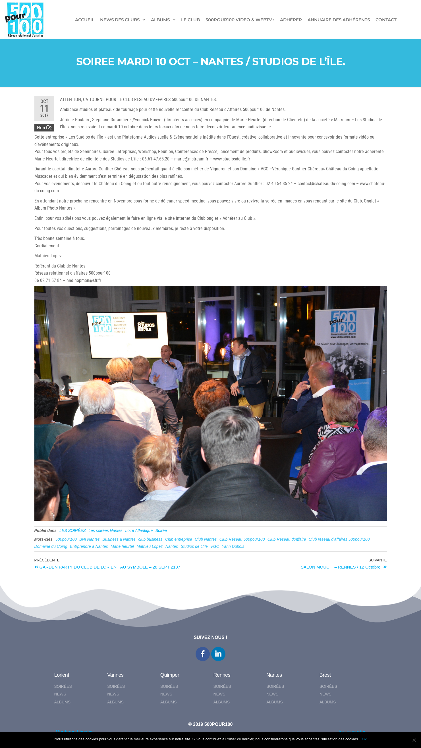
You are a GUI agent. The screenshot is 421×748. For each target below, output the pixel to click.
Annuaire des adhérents (339, 19)
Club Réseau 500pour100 (242, 539)
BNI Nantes (89, 539)
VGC (214, 546)
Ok (364, 739)
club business (150, 539)
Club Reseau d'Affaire (286, 539)
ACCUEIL (84, 19)
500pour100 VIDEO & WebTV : (240, 19)
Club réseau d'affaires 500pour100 (339, 539)
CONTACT (386, 19)
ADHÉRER (291, 19)
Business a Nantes (119, 539)
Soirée (161, 530)
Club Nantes (206, 539)
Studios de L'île (194, 546)
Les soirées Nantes (105, 530)
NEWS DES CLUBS (120, 19)
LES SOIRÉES (72, 530)
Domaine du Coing (50, 546)
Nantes (171, 546)
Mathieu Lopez (149, 546)
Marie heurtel (122, 546)
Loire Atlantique (139, 530)
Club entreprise (178, 539)
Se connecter (352, 731)
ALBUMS (160, 19)
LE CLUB (190, 19)
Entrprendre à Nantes (89, 546)
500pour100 (66, 539)
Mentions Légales (75, 731)
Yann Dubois (233, 546)
